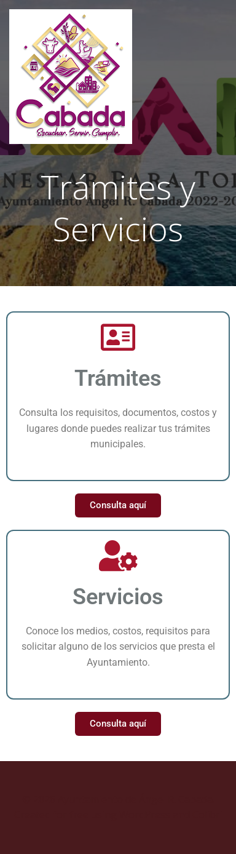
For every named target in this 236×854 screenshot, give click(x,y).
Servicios (118, 597)
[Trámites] (118, 337)
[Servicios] (118, 555)
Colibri (207, 814)
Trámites (118, 378)
